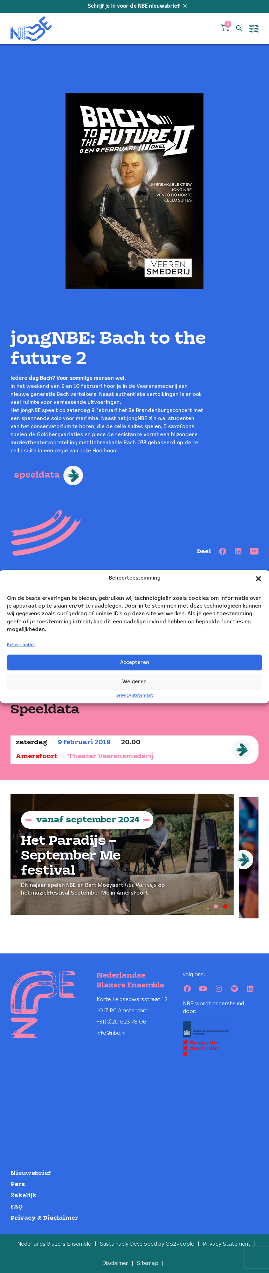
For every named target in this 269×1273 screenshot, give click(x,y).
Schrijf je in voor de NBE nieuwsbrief (134, 6)
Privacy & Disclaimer (44, 1218)
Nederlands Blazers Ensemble (54, 1244)
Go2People (180, 1244)
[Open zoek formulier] (239, 28)
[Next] (243, 859)
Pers (18, 1184)
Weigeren (134, 681)
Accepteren (134, 662)
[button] (258, 578)
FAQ (17, 1207)
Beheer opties (21, 645)
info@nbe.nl (111, 1033)
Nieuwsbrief (31, 1173)
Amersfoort (36, 756)
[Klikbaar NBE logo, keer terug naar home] (32, 28)
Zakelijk (23, 1195)
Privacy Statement (226, 1244)
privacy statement (134, 695)
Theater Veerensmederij (110, 756)
